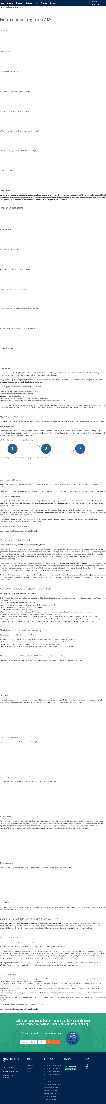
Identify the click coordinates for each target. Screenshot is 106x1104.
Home (2, 3)
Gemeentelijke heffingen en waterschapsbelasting (18, 777)
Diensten (10, 3)
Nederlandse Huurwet (61, 619)
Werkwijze (19, 3)
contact (3, 580)
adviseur (19, 519)
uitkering (74, 646)
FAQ (36, 3)
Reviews (29, 3)
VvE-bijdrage (4, 903)
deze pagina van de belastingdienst (79, 928)
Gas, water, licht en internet (9, 737)
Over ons (44, 3)
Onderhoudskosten (7, 863)
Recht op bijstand (6, 816)
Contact (52, 3)
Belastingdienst (15, 926)
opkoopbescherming (55, 549)
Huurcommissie (17, 621)
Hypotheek (4, 695)
